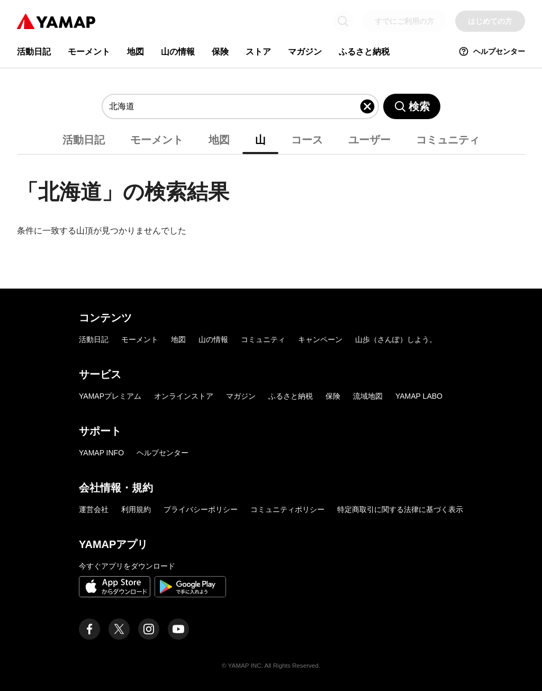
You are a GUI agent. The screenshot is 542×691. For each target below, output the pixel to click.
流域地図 (368, 396)
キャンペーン (320, 339)
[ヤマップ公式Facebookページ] (89, 629)
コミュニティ (448, 140)
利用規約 (136, 509)
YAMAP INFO (101, 452)
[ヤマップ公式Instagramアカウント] (148, 629)
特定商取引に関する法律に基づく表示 (400, 509)
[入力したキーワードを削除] (367, 106)
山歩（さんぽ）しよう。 (396, 339)
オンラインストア (183, 396)
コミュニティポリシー (287, 509)
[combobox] (234, 106)
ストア (258, 51)
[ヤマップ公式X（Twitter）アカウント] (119, 629)
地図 (135, 51)
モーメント (89, 51)
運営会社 (94, 509)
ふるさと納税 (364, 51)
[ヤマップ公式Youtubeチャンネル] (178, 629)
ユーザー (369, 140)
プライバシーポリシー (201, 509)
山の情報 (178, 51)
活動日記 (34, 51)
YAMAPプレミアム (110, 396)
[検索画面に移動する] (343, 21)
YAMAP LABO (418, 396)
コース (307, 140)
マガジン (305, 51)
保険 (220, 51)
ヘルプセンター (491, 51)
